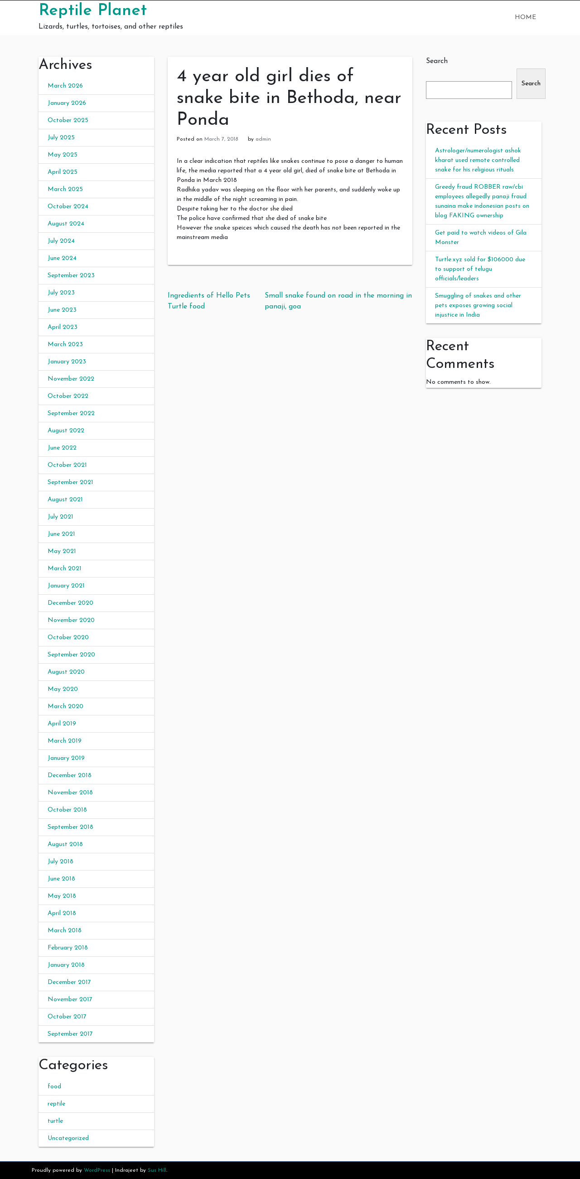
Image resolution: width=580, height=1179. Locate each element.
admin (263, 139)
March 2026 (65, 86)
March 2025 (65, 189)
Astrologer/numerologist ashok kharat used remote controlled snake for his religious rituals (478, 160)
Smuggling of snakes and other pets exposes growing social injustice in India (478, 305)
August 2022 (66, 430)
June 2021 (61, 534)
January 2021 (66, 585)
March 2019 (65, 741)
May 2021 (62, 551)
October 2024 (68, 206)
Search (437, 61)
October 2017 (67, 1016)
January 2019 (66, 758)
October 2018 (67, 810)
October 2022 (68, 396)
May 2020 (63, 689)
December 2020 (70, 603)
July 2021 (60, 517)
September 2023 (71, 275)
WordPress (97, 1170)
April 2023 (62, 327)
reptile (56, 1104)
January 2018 (66, 965)
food (54, 1086)
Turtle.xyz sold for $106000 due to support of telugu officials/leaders (480, 269)
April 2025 (62, 172)
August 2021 (65, 499)
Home (525, 17)
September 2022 (71, 413)
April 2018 (62, 913)
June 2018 (61, 879)
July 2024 (61, 241)
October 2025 (68, 120)
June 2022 (62, 448)
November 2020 (71, 620)
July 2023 (61, 292)
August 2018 (65, 844)
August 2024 (66, 223)
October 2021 (67, 465)
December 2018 (70, 775)
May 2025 (62, 155)
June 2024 (62, 258)
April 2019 (62, 723)
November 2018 (70, 792)
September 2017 (70, 1034)
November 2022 (71, 379)
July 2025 (61, 137)
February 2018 (68, 947)
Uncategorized (68, 1138)
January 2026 (67, 103)
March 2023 (65, 344)
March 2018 (65, 930)
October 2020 (68, 637)
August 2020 (66, 672)
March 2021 (65, 568)
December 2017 (69, 982)
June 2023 (62, 310)
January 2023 (67, 361)
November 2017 (70, 999)
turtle (55, 1121)
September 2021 (70, 482)
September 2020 (71, 654)
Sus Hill (157, 1170)
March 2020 (65, 706)
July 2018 (60, 861)
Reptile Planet (93, 11)
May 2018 (62, 896)
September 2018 (70, 827)
